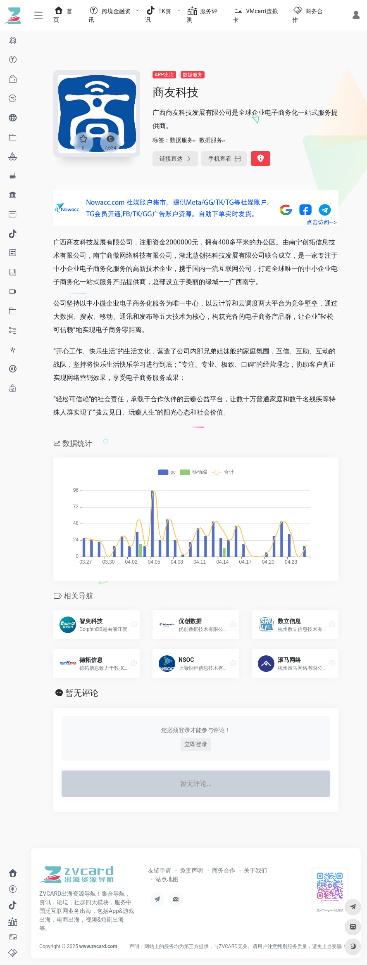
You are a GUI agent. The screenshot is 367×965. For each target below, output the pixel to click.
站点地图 (167, 879)
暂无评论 (81, 693)
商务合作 (223, 870)
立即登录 (195, 744)
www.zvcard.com (98, 946)
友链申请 (159, 870)
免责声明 (191, 870)
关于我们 (255, 870)
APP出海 (164, 75)
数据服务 (193, 75)
